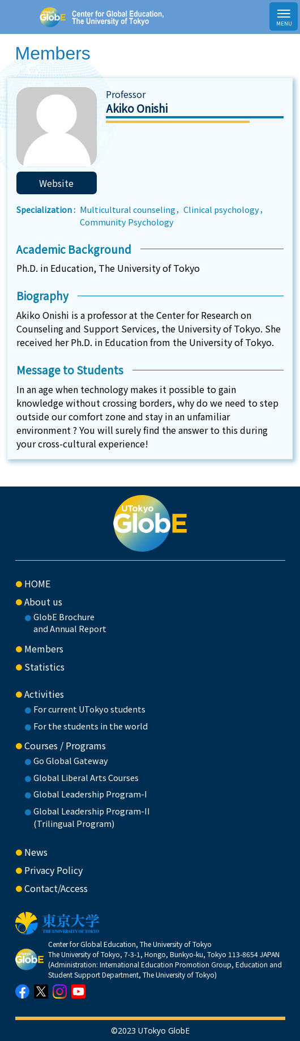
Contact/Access (56, 888)
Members (43, 648)
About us (43, 601)
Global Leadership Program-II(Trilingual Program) (91, 817)
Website (56, 183)
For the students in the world (90, 726)
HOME (37, 583)
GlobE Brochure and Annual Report (69, 623)
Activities (44, 694)
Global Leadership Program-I (90, 794)
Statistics (44, 666)
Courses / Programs (65, 745)
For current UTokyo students (89, 709)
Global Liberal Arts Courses (86, 777)
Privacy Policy (53, 870)
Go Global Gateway (70, 760)
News (36, 852)
